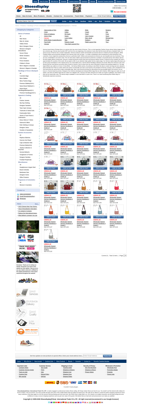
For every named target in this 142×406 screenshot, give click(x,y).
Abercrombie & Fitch (50, 30)
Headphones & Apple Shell (28, 167)
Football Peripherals (26, 160)
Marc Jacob (88, 38)
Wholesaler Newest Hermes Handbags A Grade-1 (50, 247)
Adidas (67, 30)
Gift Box (43, 376)
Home (35, 1)
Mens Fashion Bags (25, 81)
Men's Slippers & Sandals (27, 66)
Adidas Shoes (24, 44)
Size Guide (44, 367)
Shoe (76, 21)
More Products (39, 16)
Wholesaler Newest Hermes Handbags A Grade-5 (66, 223)
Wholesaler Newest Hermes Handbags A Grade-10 (66, 199)
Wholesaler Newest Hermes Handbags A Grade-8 (99, 199)
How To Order (44, 1)
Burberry (108, 30)
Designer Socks (24, 175)
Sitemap (92, 1)
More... (37, 203)
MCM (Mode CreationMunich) (53, 40)
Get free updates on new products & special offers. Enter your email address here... (71, 356)
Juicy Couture (89, 36)
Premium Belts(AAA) (26, 145)
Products (23, 25)
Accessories (68, 16)
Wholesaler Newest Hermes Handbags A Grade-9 (83, 199)
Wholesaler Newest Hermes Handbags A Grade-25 (83, 126)
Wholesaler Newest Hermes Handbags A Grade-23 (116, 126)
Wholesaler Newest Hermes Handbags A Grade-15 (83, 174)
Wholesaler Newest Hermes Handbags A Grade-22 (50, 150)
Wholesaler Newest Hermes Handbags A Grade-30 (83, 101)
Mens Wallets (24, 78)
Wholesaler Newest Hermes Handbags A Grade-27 (50, 126)
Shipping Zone (67, 374)
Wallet (90, 21)
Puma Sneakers (24, 61)
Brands (49, 16)
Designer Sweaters (25, 105)
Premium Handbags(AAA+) (28, 93)
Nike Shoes (23, 39)
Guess (67, 36)
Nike (119, 21)
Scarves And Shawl (25, 140)
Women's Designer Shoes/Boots (24, 49)
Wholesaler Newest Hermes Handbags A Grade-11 (50, 199)
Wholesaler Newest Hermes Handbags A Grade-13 (99, 174)
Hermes (74, 25)
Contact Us (58, 16)
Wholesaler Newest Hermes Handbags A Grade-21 (66, 150)
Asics (70, 21)
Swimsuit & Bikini (25, 122)
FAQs (42, 370)
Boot (100, 21)
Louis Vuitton (68, 38)
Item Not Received (90, 367)
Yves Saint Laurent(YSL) (72, 44)
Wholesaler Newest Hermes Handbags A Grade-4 (83, 223)
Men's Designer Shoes (26, 46)
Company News (23, 367)
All (20, 36)
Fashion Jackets (24, 100)
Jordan (64, 21)
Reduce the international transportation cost (31, 213)
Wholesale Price (112, 367)
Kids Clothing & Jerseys (27, 125)
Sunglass (107, 21)
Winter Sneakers (25, 55)
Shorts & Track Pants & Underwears (25, 116)
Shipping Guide (120, 1)
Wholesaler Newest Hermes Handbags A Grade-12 (116, 174)
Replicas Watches (25, 137)
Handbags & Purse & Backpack (36, 25)
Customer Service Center (26, 370)
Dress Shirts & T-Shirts (26, 120)
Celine (66, 32)
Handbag (83, 21)
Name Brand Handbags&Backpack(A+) (58, 25)
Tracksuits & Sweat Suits (27, 110)
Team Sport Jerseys (25, 108)
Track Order (79, 16)
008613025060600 (25, 194)
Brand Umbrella (24, 170)
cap (96, 21)
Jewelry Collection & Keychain (25, 148)
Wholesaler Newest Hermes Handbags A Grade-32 (50, 101)
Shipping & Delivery (69, 370)
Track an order (23, 372)
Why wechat (22, 376)
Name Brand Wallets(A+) (27, 86)
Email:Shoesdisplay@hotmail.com (30, 196)
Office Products (24, 177)
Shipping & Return (90, 370)
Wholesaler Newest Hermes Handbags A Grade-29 (99, 101)
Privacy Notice (89, 372)
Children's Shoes (25, 63)
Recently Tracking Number (106, 1)
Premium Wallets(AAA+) (27, 83)
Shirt (114, 21)
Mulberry (87, 40)
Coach (87, 32)
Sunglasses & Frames (26, 154)
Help (42, 372)
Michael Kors (109, 38)
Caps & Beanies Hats (26, 142)
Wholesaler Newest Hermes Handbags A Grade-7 (116, 199)
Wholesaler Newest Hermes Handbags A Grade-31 (66, 101)
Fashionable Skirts (25, 113)
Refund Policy (45, 374)
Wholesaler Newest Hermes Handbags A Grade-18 (116, 150)
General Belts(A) (25, 152)
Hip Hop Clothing (25, 103)
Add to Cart (51, 95)
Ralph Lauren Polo (90, 42)
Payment (89, 16)
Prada (107, 40)
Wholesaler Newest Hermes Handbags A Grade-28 (116, 101)
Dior (107, 32)
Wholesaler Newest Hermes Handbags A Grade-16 (66, 174)
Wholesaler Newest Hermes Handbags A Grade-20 (83, 150)
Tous (107, 42)
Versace (46, 44)
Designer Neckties (25, 157)
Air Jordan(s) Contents (25, 211)
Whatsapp (23, 198)
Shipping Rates (67, 376)
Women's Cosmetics (26, 185)
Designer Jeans (24, 127)
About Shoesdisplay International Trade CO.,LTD (32, 209)
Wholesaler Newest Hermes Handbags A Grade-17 (50, 174)
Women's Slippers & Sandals (28, 68)
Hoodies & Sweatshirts (26, 130)
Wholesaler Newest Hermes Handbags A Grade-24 (99, 126)
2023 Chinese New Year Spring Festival (30, 206)
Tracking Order (67, 367)
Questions (84, 1)
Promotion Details (112, 370)
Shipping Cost (67, 372)
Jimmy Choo (48, 36)
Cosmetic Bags (24, 76)
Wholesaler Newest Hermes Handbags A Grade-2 (116, 223)
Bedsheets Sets (24, 172)
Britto (86, 30)
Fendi (87, 34)
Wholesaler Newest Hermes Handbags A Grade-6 (50, 223)
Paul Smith (47, 42)
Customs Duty (49, 361)
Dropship (63, 1)
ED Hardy (67, 34)
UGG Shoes (23, 58)
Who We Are (54, 1)
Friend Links (110, 374)
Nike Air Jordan (24, 41)
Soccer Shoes (24, 53)
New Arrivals (27, 16)
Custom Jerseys (74, 1)
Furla (107, 34)
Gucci (107, 36)
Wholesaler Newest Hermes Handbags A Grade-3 (99, 223)
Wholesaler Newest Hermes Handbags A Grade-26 (66, 126)
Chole (46, 32)
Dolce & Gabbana (49, 34)
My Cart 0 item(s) (120, 12)
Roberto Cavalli (69, 42)
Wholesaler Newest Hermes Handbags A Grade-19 (99, 150)
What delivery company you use (27, 215)
